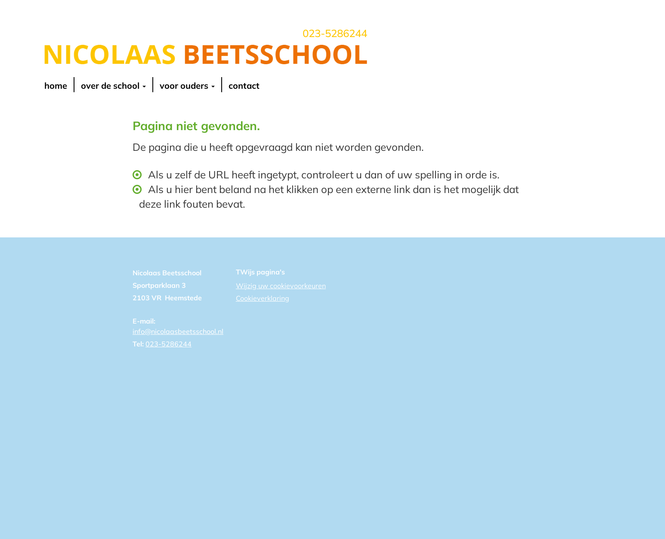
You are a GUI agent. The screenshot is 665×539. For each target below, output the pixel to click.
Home (55, 85)
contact (244, 85)
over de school (113, 85)
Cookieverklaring (262, 298)
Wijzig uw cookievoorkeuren (281, 285)
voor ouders (187, 85)
